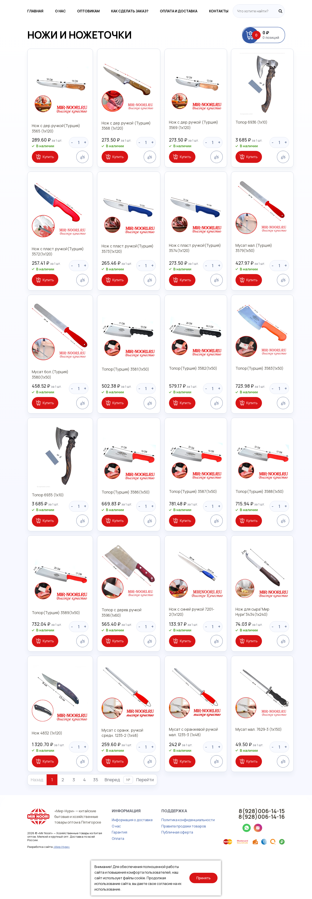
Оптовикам (84, 11)
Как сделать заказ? (133, 11)
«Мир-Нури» (43, 884)
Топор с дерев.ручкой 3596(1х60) (108, 640)
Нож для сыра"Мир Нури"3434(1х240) (254, 640)
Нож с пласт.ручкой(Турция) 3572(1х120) (40, 263)
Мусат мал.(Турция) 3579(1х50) (267, 260)
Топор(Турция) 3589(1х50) (38, 637)
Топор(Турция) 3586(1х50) (113, 514)
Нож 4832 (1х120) (28, 766)
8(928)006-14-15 (280, 848)
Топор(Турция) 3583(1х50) (262, 390)
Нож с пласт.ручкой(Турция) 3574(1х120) (189, 263)
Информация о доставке (113, 856)
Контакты (237, 11)
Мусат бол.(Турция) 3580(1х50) (43, 390)
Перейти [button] (126, 816)
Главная (17, 11)
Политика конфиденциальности (169, 856)
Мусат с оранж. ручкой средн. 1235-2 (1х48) (116, 769)
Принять (203, 878)
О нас (49, 11)
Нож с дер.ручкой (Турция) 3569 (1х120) (193, 134)
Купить (29, 163)
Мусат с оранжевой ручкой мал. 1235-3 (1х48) (193, 769)
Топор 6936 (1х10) (254, 131)
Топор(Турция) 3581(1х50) (112, 390)
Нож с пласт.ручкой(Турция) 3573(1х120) (115, 263)
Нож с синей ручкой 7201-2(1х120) (186, 640)
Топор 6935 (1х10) (29, 514)
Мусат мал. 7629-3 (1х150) (261, 766)
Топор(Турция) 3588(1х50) (262, 514)
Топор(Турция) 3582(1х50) (188, 390)
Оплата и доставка (190, 11)
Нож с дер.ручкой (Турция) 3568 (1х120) (118, 134)
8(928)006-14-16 (280, 853)
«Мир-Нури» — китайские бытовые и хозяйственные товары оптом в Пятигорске (60, 853)
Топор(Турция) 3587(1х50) (188, 514)
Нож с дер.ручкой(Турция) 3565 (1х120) (43, 134)
